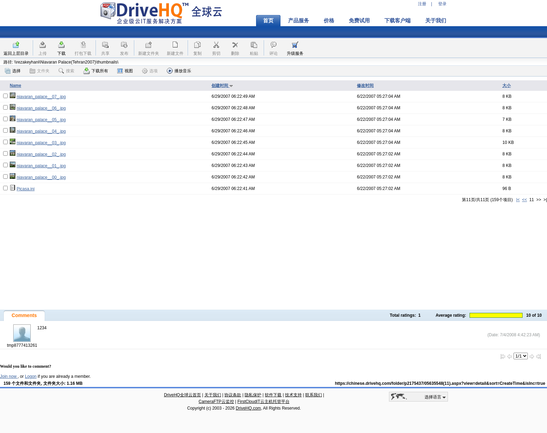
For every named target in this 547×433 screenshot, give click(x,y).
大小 (506, 85)
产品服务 (298, 20)
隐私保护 (253, 394)
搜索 (66, 71)
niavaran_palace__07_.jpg (41, 96)
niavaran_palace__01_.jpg (41, 165)
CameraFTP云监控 (216, 401)
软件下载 (273, 394)
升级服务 (295, 53)
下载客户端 (397, 20)
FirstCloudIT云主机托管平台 (263, 401)
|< (518, 199)
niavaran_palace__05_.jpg (41, 119)
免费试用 (359, 20)
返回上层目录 (16, 53)
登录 (442, 3)
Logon (30, 376)
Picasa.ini (26, 188)
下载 (61, 53)
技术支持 (293, 394)
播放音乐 (179, 71)
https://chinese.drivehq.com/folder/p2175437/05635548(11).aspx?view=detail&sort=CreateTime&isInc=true (440, 383)
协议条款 (232, 394)
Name (15, 85)
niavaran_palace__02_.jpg (41, 154)
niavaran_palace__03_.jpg (41, 142)
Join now (9, 376)
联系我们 (313, 394)
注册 (422, 3)
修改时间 (365, 85)
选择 (13, 71)
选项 (150, 71)
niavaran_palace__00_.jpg (41, 177)
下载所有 (95, 71)
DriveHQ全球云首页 (182, 394)
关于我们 (435, 20)
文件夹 (40, 70)
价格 (329, 20)
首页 (268, 20)
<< (524, 199)
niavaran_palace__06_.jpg (41, 108)
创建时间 (222, 85)
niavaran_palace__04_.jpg (41, 131)
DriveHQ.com (248, 408)
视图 (125, 70)
